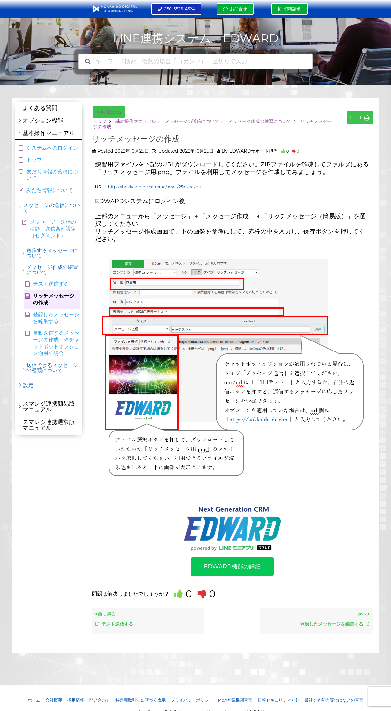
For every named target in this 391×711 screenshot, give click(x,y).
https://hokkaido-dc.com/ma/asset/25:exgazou (156, 186)
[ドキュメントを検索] (88, 61)
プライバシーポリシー (192, 700)
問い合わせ (99, 700)
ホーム (33, 700)
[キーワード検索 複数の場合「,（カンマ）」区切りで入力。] (196, 61)
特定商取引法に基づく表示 (140, 700)
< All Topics (109, 112)
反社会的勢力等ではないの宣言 (334, 700)
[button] (176, 9)
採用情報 (75, 700)
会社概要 (53, 700)
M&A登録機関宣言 (235, 700)
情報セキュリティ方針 (279, 700)
